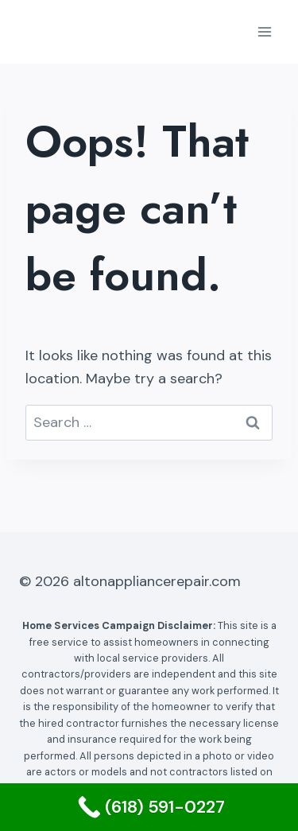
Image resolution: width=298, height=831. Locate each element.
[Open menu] (264, 31)
